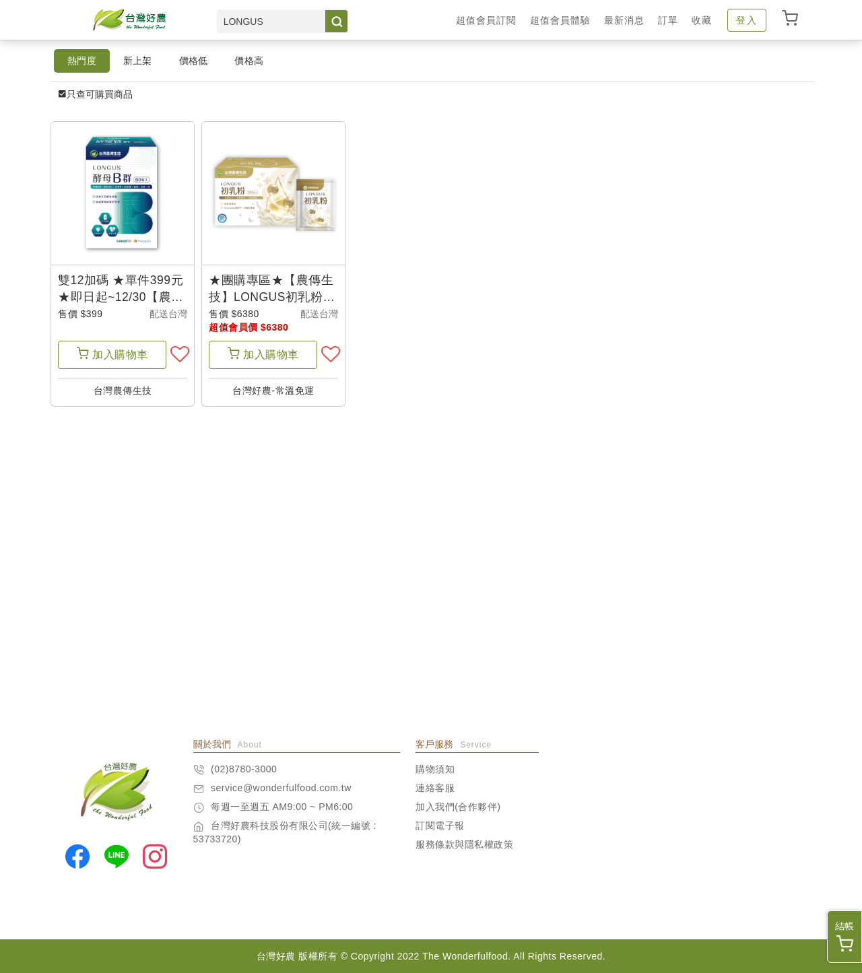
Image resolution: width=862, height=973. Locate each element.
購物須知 (435, 769)
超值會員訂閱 (486, 20)
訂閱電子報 (440, 825)
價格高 (248, 60)
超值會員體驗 (560, 20)
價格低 (193, 60)
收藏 (702, 20)
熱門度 (81, 60)
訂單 (668, 20)
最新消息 (624, 20)
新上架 (137, 60)
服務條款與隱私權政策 (464, 844)
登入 (747, 20)
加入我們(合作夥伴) (458, 806)
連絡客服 (435, 787)
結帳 (844, 936)
